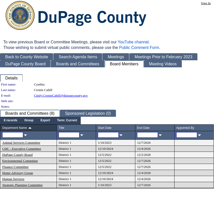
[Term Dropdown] (67, 121)
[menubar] (40, 120)
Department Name (14, 128)
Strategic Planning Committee (22, 185)
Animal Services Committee (21, 143)
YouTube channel (133, 42)
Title (61, 128)
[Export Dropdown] (45, 121)
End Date (143, 128)
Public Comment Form (139, 47)
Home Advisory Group (17, 173)
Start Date (104, 128)
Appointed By (185, 128)
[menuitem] (10, 120)
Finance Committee (15, 167)
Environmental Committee (20, 161)
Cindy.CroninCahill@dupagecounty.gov (61, 95)
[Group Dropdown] (28, 121)
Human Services (13, 179)
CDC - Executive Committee (21, 149)
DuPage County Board (17, 155)
